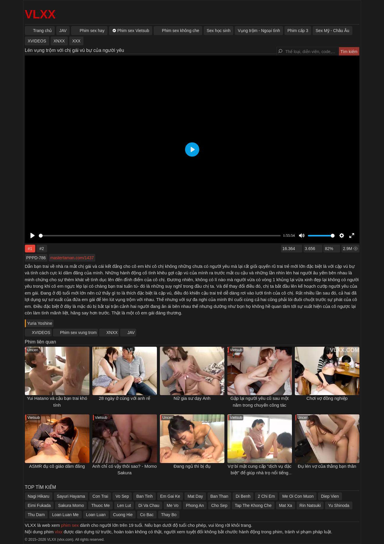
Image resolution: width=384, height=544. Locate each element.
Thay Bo (168, 514)
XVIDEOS (41, 332)
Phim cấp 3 (297, 30)
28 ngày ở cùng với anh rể (124, 398)
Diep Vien (330, 496)
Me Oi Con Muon (298, 496)
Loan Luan (96, 514)
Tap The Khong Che (253, 505)
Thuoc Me (100, 505)
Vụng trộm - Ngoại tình (259, 30)
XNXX (112, 332)
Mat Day (195, 496)
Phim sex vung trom (78, 332)
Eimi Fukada (39, 505)
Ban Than (219, 496)
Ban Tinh (144, 496)
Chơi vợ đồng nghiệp (327, 398)
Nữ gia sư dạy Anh (192, 398)
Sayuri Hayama (71, 496)
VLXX (40, 14)
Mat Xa (285, 505)
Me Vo (173, 505)
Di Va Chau (148, 505)
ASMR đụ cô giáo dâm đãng (57, 466)
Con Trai (100, 496)
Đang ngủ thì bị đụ (192, 466)
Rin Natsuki (310, 505)
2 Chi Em (266, 496)
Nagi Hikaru (38, 496)
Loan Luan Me (65, 514)
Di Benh (243, 496)
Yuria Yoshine (39, 323)
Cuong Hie (123, 514)
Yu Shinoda (338, 505)
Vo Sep (122, 496)
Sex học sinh (218, 30)
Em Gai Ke (170, 496)
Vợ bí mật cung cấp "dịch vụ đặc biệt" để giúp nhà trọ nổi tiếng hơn (260, 473)
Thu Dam (36, 514)
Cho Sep (219, 505)
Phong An (195, 505)
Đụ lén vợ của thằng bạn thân (327, 466)
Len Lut (124, 505)
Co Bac (147, 514)
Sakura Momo (71, 505)
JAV (131, 332)
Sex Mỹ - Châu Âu (332, 30)
